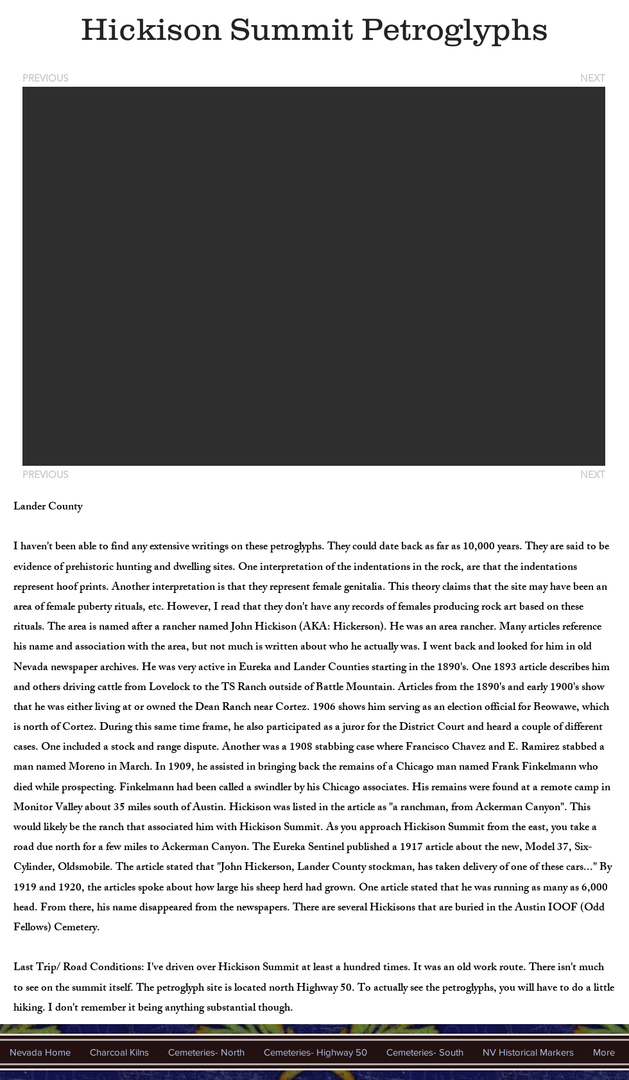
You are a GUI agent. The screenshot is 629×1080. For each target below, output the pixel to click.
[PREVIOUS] (47, 78)
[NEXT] (591, 78)
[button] (313, 276)
